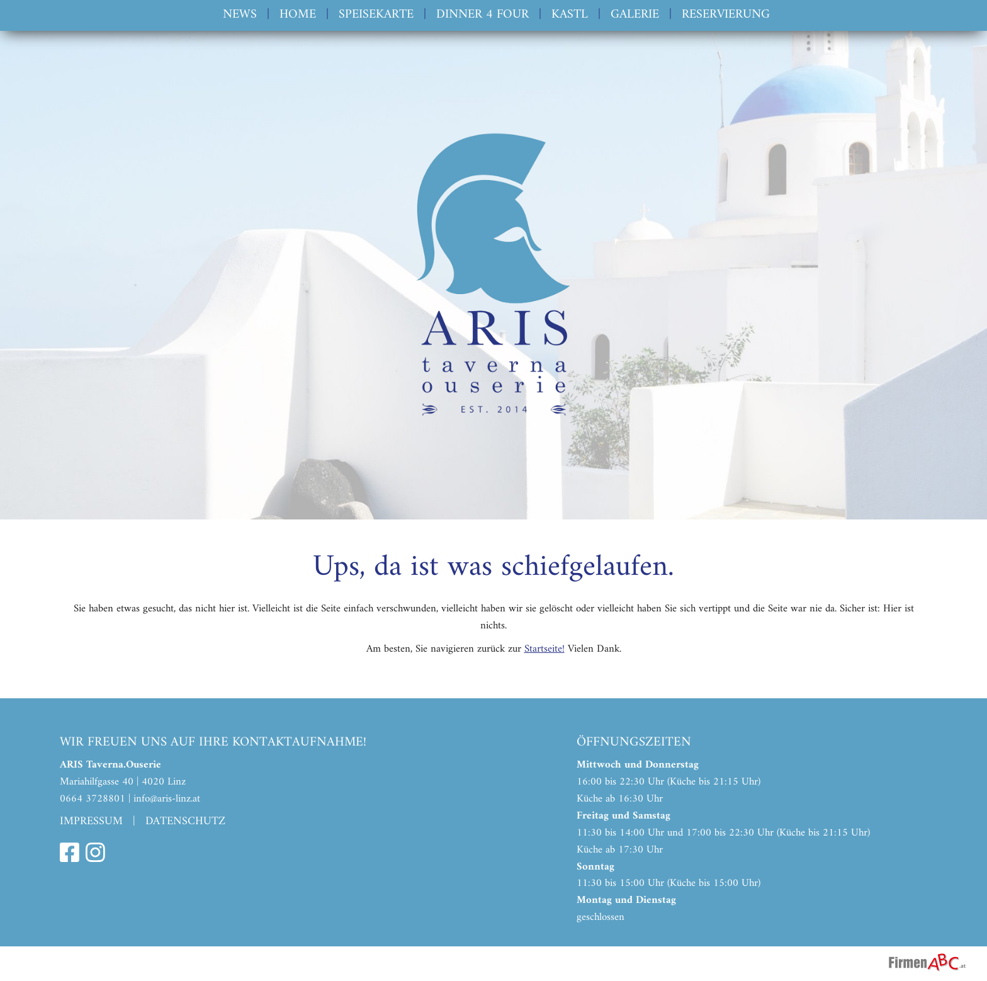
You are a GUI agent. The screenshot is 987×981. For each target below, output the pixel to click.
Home (297, 15)
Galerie (635, 15)
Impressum (91, 821)
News (240, 15)
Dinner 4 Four (482, 15)
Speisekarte (376, 15)
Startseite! (544, 649)
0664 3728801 (92, 799)
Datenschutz (185, 821)
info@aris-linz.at (166, 799)
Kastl (569, 15)
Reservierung (726, 15)
